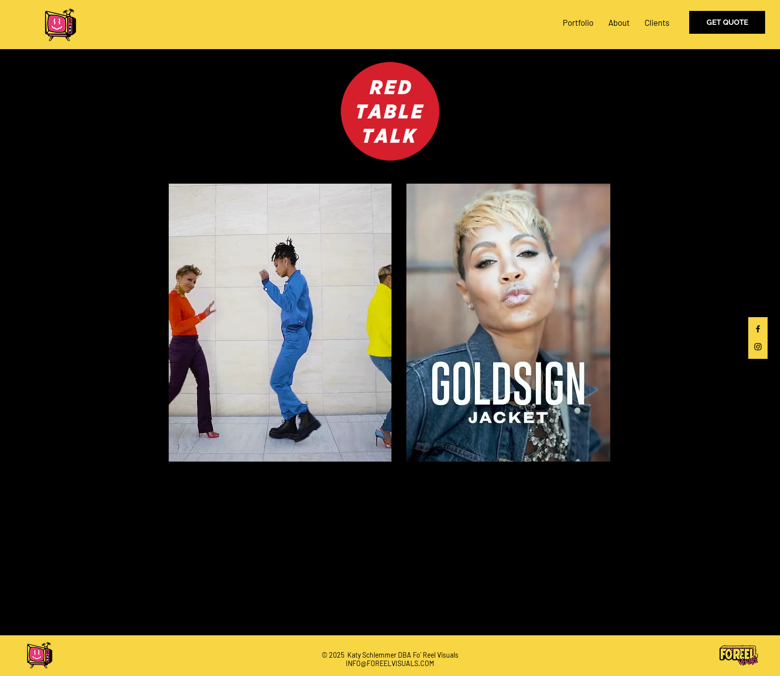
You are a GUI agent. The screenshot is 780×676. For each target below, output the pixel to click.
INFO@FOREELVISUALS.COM (390, 663)
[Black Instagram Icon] (758, 346)
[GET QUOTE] (727, 22)
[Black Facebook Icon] (758, 329)
